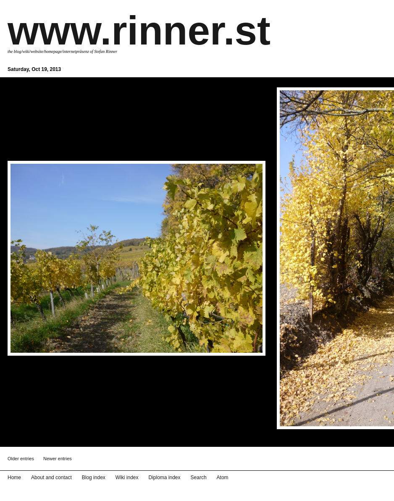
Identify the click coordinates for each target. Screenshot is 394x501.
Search (199, 477)
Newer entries (57, 458)
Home (14, 477)
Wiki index (127, 477)
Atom (223, 477)
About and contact (51, 477)
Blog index (93, 477)
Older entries (21, 458)
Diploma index (165, 477)
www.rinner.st (139, 30)
